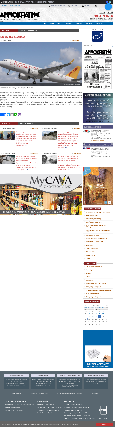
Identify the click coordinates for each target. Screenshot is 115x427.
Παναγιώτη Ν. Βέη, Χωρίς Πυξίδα (96, 283)
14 (93, 316)
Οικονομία (69, 23)
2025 (103, 307)
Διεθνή (49, 27)
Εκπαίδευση (99, 23)
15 (96, 316)
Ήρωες (88, 276)
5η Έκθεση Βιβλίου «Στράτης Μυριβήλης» (99, 290)
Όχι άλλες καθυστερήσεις (94, 222)
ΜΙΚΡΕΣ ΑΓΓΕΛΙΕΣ (98, 364)
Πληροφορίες (58, 27)
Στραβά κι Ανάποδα (92, 248)
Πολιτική (51, 23)
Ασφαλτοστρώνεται (92, 215)
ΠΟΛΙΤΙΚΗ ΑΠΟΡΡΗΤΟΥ (39, 394)
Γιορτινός (89, 270)
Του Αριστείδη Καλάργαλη (94, 266)
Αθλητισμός (88, 23)
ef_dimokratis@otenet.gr (104, 6)
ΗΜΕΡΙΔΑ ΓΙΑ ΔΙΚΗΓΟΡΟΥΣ (94, 242)
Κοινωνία (60, 23)
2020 (85, 307)
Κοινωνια (34, 129)
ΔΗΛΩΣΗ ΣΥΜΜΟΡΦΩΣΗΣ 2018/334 (69, 394)
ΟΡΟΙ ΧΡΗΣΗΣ (17, 394)
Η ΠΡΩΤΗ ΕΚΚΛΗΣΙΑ (92, 293)
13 (89, 316)
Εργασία (15, 27)
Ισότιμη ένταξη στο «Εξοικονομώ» (96, 238)
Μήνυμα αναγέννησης (92, 235)
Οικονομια (75, 40)
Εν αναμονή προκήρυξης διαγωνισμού (98, 212)
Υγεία (33, 27)
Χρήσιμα (41, 27)
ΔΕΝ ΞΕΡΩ (89, 280)
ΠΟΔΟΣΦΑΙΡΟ (90, 252)
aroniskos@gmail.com (98, 140)
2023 (96, 307)
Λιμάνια (88, 273)
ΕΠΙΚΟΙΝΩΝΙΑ (95, 394)
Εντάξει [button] (104, 424)
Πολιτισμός (79, 23)
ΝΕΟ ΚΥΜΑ (89, 245)
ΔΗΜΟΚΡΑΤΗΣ (7, 2)
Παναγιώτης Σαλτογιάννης (94, 287)
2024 (99, 307)
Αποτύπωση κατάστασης (93, 218)
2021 (89, 307)
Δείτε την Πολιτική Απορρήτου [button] (69, 424)
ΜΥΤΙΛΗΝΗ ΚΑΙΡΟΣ (98, 337)
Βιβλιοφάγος (25, 27)
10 (103, 314)
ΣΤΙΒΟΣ (88, 258)
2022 (92, 307)
